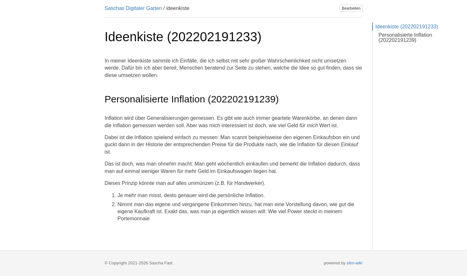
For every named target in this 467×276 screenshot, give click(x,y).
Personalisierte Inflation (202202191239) (405, 37)
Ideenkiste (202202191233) (406, 26)
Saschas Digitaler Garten (133, 8)
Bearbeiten (351, 8)
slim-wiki (354, 263)
